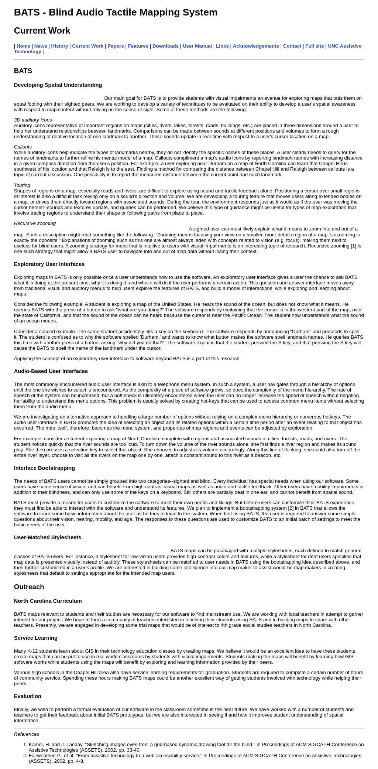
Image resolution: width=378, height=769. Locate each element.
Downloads (165, 46)
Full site (314, 46)
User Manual (197, 46)
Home (23, 46)
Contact (292, 46)
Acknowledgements (256, 46)
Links (222, 46)
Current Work (87, 46)
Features (138, 46)
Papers (115, 46)
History (59, 46)
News (40, 46)
